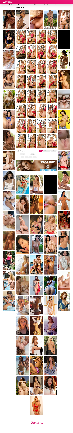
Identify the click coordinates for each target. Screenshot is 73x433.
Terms (33, 427)
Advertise (26, 427)
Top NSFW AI (47, 4)
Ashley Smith (22, 154)
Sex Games (65, 4)
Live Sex (28, 4)
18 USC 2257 (46, 427)
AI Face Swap (19, 4)
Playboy (32, 154)
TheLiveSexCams (37, 4)
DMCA (39, 427)
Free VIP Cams (56, 4)
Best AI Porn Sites (10, 4)
